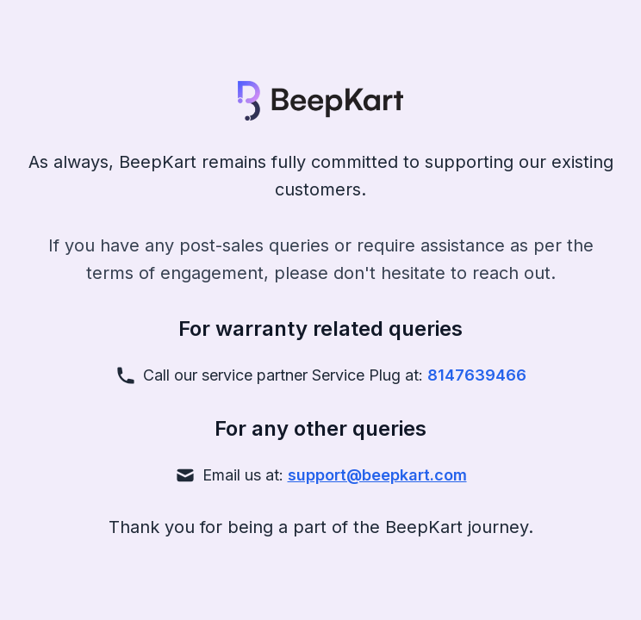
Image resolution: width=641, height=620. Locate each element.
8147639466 (476, 375)
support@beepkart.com (377, 475)
